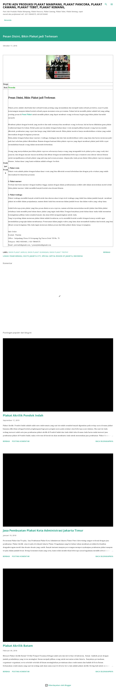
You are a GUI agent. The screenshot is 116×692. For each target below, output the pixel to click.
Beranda (7, 20)
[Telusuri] (105, 4)
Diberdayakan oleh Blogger (58, 685)
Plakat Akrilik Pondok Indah (23, 415)
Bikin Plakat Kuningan (38, 252)
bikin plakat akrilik (18, 252)
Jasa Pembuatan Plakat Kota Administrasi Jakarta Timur (43, 530)
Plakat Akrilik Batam (18, 646)
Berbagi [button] (106, 252)
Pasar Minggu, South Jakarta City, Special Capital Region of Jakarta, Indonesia (46, 256)
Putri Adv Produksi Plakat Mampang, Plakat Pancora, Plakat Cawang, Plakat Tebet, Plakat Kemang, (52, 5)
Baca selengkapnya (104, 441)
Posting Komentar (21, 441)
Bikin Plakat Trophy (59, 252)
